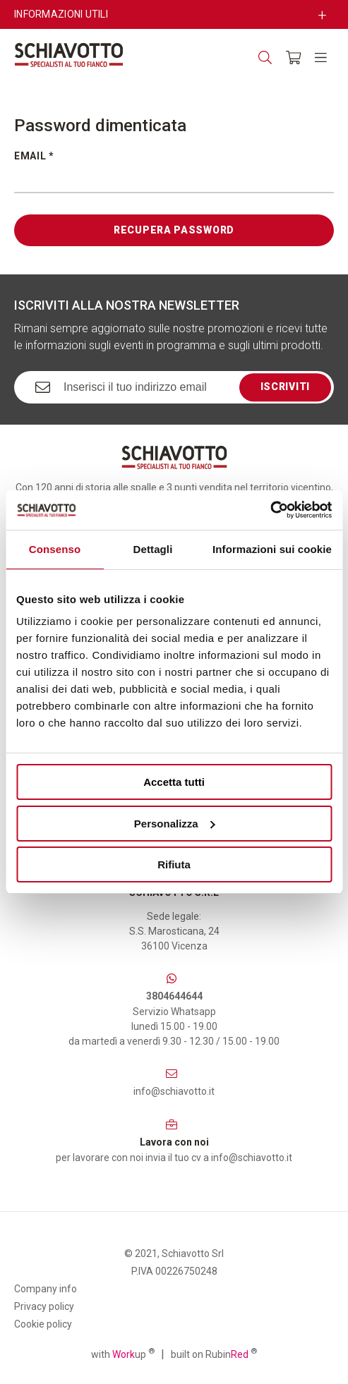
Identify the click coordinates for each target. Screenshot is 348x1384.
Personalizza (174, 824)
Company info (45, 1288)
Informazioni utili (61, 14)
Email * (34, 156)
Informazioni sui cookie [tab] (272, 549)
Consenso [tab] (54, 549)
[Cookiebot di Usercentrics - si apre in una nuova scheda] (270, 510)
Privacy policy (44, 1306)
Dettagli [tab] (153, 549)
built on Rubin (214, 1353)
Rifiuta (174, 864)
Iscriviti (285, 386)
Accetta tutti (174, 782)
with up (123, 1353)
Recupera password (174, 230)
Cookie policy (43, 1324)
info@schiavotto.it (174, 1091)
